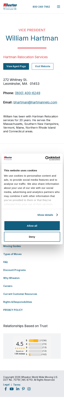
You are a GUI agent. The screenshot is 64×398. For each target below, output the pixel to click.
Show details (45, 214)
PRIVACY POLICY (13, 310)
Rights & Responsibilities (17, 302)
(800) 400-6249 (27, 93)
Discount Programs (14, 270)
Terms (16, 384)
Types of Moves (12, 254)
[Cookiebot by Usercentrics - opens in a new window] (45, 158)
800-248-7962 (41, 6)
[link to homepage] (10, 6)
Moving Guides (12, 246)
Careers (7, 286)
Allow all (32, 225)
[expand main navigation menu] (58, 6)
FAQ (5, 262)
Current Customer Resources (20, 294)
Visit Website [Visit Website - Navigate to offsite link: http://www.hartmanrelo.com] (42, 66)
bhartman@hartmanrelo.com (35, 102)
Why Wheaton (11, 278)
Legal (6, 384)
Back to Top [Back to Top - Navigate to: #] (52, 377)
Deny (32, 236)
